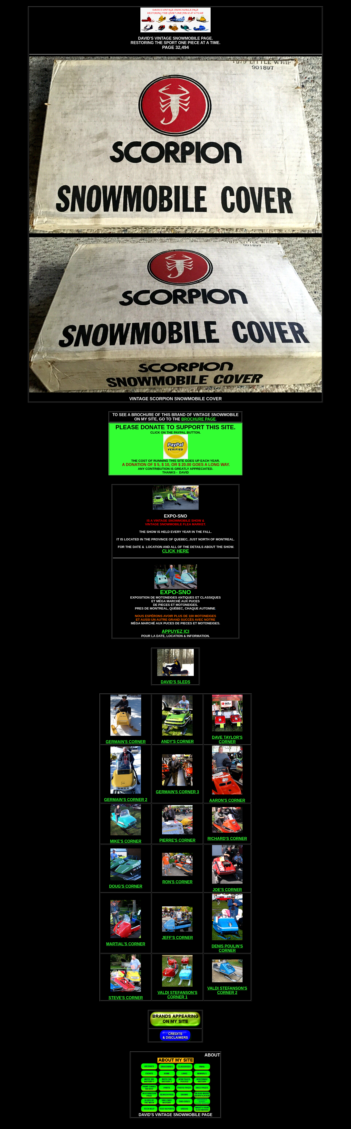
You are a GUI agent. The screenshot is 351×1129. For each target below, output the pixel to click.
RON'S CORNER (177, 882)
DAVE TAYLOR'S (227, 737)
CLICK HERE (175, 551)
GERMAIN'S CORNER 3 (177, 792)
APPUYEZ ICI (175, 631)
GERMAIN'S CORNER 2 (125, 800)
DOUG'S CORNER (125, 886)
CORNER (227, 742)
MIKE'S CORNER (125, 841)
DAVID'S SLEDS (175, 682)
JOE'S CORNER (227, 890)
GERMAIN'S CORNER (126, 742)
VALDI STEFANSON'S (177, 993)
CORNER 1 (177, 997)
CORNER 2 (227, 993)
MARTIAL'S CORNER (125, 944)
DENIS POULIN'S (227, 946)
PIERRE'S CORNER (177, 840)
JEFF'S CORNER (177, 938)
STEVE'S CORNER (125, 998)
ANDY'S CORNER (177, 741)
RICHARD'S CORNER (227, 839)
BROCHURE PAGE (198, 419)
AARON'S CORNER (227, 800)
